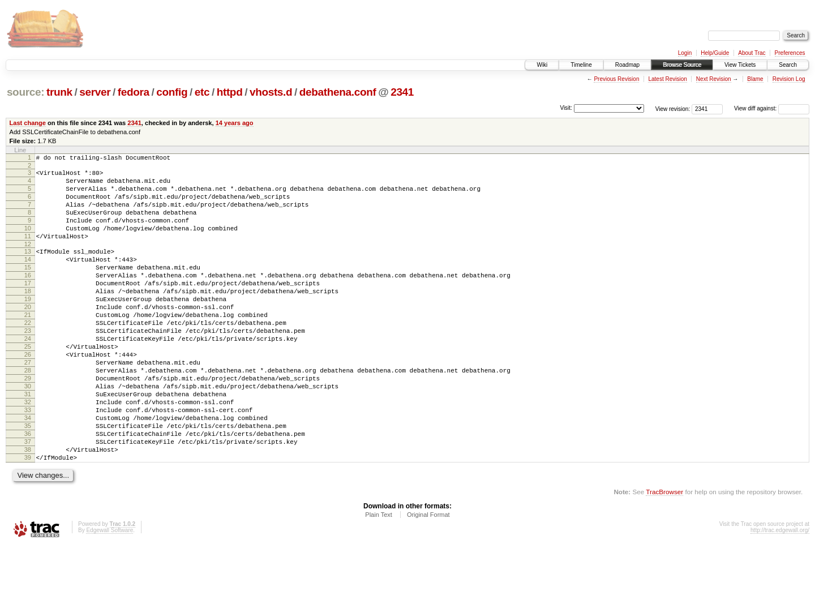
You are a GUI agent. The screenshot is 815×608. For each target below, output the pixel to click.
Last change (28, 122)
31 (27, 441)
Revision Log (789, 79)
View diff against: (771, 108)
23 (27, 364)
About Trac (751, 53)
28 (27, 412)
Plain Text (378, 577)
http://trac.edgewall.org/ (779, 593)
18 (27, 316)
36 (27, 489)
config (171, 92)
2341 (402, 92)
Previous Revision (616, 79)
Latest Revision (667, 79)
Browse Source (682, 65)
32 (27, 451)
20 (27, 335)
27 (27, 403)
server (94, 92)
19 (27, 326)
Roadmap (627, 65)
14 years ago (235, 122)
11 (27, 251)
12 (27, 261)
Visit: (566, 108)
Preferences (790, 53)
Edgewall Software (109, 593)
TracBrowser (664, 554)
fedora (133, 92)
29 (27, 422)
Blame (755, 79)
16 (27, 297)
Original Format (428, 577)
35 (27, 480)
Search (788, 65)
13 (27, 268)
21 (27, 345)
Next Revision (713, 79)
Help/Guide (715, 53)
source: (25, 92)
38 (27, 509)
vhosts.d (271, 92)
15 (27, 287)
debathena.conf (337, 92)
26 (27, 393)
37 (27, 499)
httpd (230, 92)
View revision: (672, 108)
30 (27, 432)
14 (27, 278)
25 (27, 383)
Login (685, 53)
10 (27, 241)
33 (27, 460)
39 (27, 518)
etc (202, 92)
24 (27, 374)
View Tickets (740, 65)
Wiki (542, 65)
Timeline (580, 65)
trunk (59, 92)
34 (27, 470)
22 (27, 355)
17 (27, 306)
